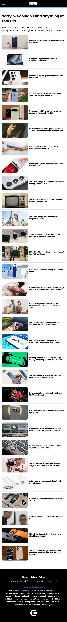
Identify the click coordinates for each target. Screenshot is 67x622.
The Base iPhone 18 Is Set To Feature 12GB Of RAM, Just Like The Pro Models (46, 376)
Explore (33, 591)
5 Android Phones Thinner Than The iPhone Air (46, 517)
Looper (34, 596)
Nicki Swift (9, 599)
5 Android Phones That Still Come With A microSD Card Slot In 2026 (45, 447)
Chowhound (12, 591)
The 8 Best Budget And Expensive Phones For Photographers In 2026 (47, 183)
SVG (19, 602)
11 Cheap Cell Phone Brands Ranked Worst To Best (46, 500)
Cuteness (23, 591)
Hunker (8, 596)
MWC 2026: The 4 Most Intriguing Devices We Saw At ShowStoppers (47, 253)
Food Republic (51, 591)
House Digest (54, 593)
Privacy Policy (38, 577)
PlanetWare (34, 599)
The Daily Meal (43, 602)
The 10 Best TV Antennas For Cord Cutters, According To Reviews (45, 200)
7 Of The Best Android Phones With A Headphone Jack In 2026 (43, 147)
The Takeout (18, 605)
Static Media (22, 581)
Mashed (42, 596)
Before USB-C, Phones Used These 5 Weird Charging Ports (46, 482)
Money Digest (53, 596)
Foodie (40, 591)
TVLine (28, 605)
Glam (22, 593)
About (25, 577)
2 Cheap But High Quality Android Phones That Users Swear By (45, 394)
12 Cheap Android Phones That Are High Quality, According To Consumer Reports (45, 359)
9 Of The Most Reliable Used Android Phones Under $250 (46, 412)
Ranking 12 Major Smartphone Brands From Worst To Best (46, 165)
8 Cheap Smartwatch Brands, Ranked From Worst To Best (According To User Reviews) (46, 288)
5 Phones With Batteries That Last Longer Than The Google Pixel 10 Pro (45, 94)
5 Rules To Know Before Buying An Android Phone (46, 271)
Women (37, 605)
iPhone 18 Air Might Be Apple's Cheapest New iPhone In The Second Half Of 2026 (45, 429)
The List (54, 602)
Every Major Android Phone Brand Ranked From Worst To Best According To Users (46, 341)
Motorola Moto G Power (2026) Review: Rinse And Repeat (46, 42)
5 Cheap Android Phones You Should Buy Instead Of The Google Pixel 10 (45, 112)
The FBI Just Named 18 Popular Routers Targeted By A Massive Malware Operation (46, 465)
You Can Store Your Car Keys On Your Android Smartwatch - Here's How (44, 324)
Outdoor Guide (21, 599)
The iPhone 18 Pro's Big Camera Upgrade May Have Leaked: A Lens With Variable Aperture (45, 553)
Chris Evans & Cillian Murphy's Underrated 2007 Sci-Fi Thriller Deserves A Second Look (46, 130)
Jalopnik (25, 596)
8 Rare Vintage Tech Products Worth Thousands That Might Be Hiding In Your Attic (45, 306)
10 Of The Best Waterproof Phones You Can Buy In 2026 (46, 77)
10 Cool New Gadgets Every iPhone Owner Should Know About (45, 535)
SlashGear (11, 602)
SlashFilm (56, 599)
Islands (17, 596)
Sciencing (45, 599)
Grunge (30, 593)
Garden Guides (12, 593)
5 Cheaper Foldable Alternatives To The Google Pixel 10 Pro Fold (44, 59)
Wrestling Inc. (47, 605)
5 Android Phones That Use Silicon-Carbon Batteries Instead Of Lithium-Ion (46, 235)
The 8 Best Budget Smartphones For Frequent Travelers (43, 218)
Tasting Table (29, 602)
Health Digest (40, 593)
